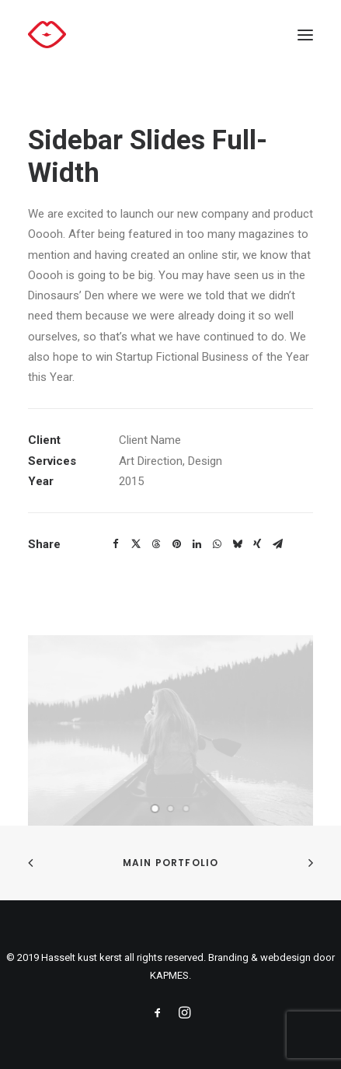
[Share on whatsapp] (216, 544)
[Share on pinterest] (176, 544)
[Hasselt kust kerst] (47, 34)
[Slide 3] (186, 808)
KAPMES (169, 975)
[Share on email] (277, 544)
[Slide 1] (155, 808)
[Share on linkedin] (196, 544)
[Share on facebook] (115, 544)
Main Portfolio (171, 862)
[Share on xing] (257, 544)
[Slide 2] (171, 808)
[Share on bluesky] (237, 544)
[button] (305, 34)
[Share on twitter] (136, 544)
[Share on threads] (156, 544)
